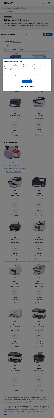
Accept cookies (27, 82)
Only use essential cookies (27, 86)
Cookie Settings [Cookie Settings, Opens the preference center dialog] (27, 79)
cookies (15, 65)
